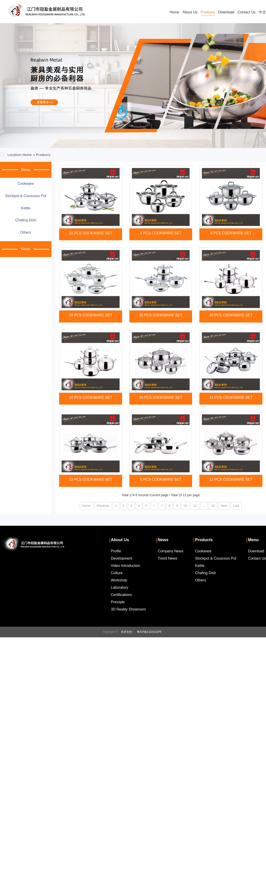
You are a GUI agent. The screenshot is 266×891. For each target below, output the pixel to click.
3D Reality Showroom (128, 609)
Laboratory (119, 587)
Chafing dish (25, 220)
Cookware (26, 183)
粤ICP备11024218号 (149, 631)
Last (236, 506)
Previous (103, 506)
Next (224, 506)
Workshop (119, 580)
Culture (117, 573)
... (204, 506)
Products (208, 12)
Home (174, 12)
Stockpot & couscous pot (25, 196)
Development (121, 558)
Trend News (167, 558)
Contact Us (247, 12)
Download (226, 12)
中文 (262, 12)
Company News (170, 551)
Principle (118, 602)
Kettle (25, 208)
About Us (190, 12)
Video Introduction (125, 566)
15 (213, 506)
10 (186, 506)
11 (195, 506)
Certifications (121, 595)
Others (25, 232)
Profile (116, 551)
